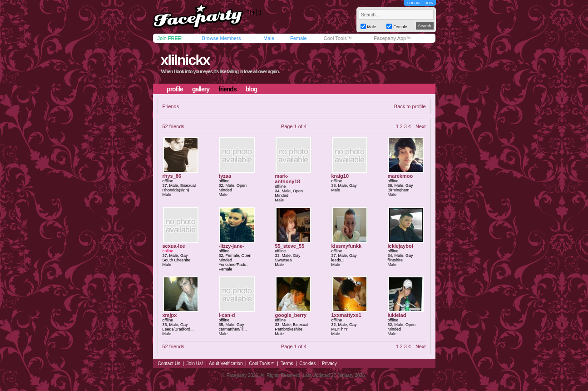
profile (175, 89)
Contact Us (169, 363)
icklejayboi (400, 246)
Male (268, 38)
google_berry (291, 315)
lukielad (397, 315)
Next (420, 126)
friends (227, 89)
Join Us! (195, 363)
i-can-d (227, 315)
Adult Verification (226, 363)
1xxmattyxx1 (346, 315)
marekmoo (400, 176)
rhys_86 (172, 176)
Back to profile (410, 106)
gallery (200, 89)
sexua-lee (174, 246)
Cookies (307, 363)
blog (251, 89)
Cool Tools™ (338, 38)
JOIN (429, 3)
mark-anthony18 (287, 178)
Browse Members (221, 38)
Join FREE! (170, 38)
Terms (287, 363)
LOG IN (413, 3)
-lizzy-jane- (231, 246)
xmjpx (170, 315)
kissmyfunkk (346, 246)
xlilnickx (184, 60)
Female (298, 38)
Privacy (329, 363)
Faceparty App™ (392, 38)
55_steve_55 (290, 246)
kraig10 (340, 176)
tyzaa (225, 176)
